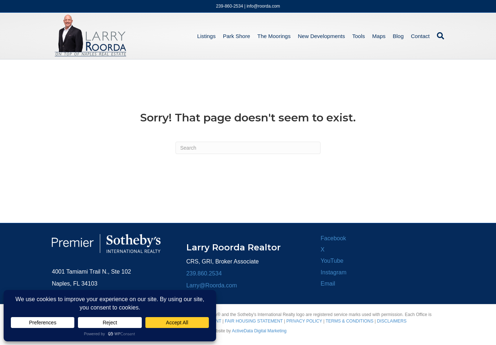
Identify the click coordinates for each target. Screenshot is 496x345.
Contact (420, 36)
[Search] (438, 36)
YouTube (332, 261)
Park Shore (236, 36)
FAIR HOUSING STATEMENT (254, 321)
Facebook (333, 238)
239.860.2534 (204, 273)
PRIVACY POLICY (304, 321)
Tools (358, 36)
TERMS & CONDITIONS (349, 321)
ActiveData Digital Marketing (259, 330)
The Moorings (274, 36)
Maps (379, 36)
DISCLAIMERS (391, 321)
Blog (398, 36)
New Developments (321, 36)
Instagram (333, 272)
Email (328, 283)
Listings (206, 36)
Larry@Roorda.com (211, 285)
